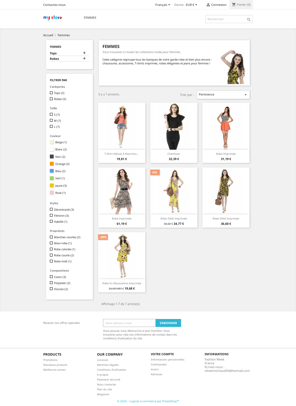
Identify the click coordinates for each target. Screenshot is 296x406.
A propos (102, 374)
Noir (60, 157)
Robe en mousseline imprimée (121, 283)
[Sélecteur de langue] (163, 5)
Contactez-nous (54, 5)
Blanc (61, 149)
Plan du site (104, 389)
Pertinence (223, 94)
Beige (61, 142)
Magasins (103, 394)
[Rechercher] (229, 19)
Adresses (156, 374)
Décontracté (64, 209)
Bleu (60, 171)
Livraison (102, 360)
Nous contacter (106, 384)
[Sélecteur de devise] (192, 5)
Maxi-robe (63, 243)
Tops (53, 53)
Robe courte (64, 255)
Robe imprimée (226, 154)
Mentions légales (108, 365)
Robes (54, 59)
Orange (62, 164)
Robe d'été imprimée (173, 218)
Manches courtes (67, 237)
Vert (60, 178)
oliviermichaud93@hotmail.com (227, 371)
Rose (60, 193)
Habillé (60, 221)
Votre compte (162, 354)
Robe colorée (64, 249)
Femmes (90, 17)
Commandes (159, 364)
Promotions (50, 360)
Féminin (61, 215)
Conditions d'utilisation (111, 369)
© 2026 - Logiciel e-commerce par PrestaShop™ (148, 401)
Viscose (61, 289)
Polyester (62, 283)
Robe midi (63, 261)
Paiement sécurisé (108, 379)
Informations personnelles (167, 359)
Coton (60, 277)
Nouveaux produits (55, 365)
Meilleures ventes (54, 369)
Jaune (61, 185)
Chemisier (173, 154)
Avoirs (155, 369)
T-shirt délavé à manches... (121, 154)
